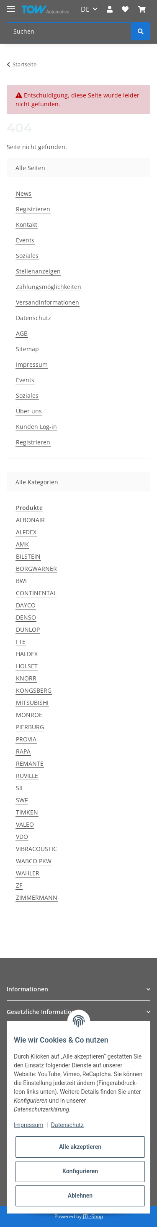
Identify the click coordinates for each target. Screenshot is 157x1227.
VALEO (25, 824)
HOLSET (27, 666)
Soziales (27, 256)
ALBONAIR (30, 520)
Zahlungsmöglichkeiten (48, 287)
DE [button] (85, 9)
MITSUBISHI (32, 703)
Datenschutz (33, 318)
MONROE (29, 715)
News (23, 193)
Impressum (32, 364)
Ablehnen (80, 1195)
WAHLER (27, 873)
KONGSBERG (33, 690)
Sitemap (27, 349)
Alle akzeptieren (80, 1146)
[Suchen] (69, 31)
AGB (22, 333)
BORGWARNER (36, 569)
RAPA (23, 751)
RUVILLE (27, 776)
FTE (21, 642)
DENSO (26, 617)
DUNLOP (28, 629)
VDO (22, 837)
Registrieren (33, 209)
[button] (109, 9)
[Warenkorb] (142, 9)
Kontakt (26, 225)
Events (25, 240)
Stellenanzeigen (38, 271)
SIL (20, 788)
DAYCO (26, 605)
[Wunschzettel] (125, 9)
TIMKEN (27, 812)
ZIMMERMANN (36, 897)
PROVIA (26, 739)
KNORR (26, 678)
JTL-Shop (93, 1216)
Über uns (29, 411)
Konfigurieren (80, 1171)
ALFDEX (26, 532)
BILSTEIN (28, 556)
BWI (21, 581)
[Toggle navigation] (11, 5)
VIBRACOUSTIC (36, 849)
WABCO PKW (33, 861)
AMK (22, 544)
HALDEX (27, 654)
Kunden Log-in (36, 427)
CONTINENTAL (36, 593)
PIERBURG (30, 727)
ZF (19, 885)
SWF (22, 800)
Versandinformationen (47, 302)
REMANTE (30, 763)
